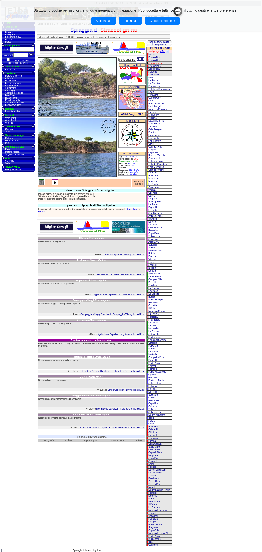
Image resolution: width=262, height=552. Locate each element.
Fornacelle (153, 138)
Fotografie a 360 (13, 37)
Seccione (153, 239)
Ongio (151, 423)
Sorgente (153, 245)
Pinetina (152, 256)
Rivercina (153, 175)
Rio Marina (153, 115)
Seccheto (153, 395)
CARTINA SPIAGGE (132, 87)
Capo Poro (153, 403)
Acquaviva (153, 242)
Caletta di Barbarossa (159, 89)
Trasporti (9, 115)
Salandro (152, 409)
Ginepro (152, 521)
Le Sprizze (153, 294)
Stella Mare (154, 447)
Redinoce (153, 291)
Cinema (9, 129)
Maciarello (153, 328)
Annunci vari (11, 69)
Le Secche (153, 184)
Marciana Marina (156, 311)
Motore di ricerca (13, 76)
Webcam (9, 163)
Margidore (153, 455)
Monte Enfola (155, 250)
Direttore (152, 132)
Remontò (153, 302)
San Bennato (154, 141)
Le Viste (152, 222)
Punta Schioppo (156, 299)
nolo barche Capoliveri (107, 409)
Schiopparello (155, 201)
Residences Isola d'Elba (132, 274)
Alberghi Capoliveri (113, 254)
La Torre (152, 112)
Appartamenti (11, 85)
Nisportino (153, 178)
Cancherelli (154, 158)
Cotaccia (152, 343)
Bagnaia (152, 190)
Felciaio (152, 467)
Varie (7, 158)
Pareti (151, 498)
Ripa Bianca (154, 123)
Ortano (151, 100)
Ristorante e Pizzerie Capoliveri (94, 371)
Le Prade (153, 204)
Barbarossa (154, 86)
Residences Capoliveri (108, 274)
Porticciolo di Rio (156, 103)
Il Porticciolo (154, 273)
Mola (150, 77)
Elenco (8, 149)
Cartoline (9, 161)
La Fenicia (153, 314)
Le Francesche (155, 507)
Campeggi (10, 90)
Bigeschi (152, 207)
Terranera (153, 95)
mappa (86, 440)
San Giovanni (155, 213)
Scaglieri (152, 265)
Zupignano (153, 187)
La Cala (152, 325)
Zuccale (152, 475)
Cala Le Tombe (155, 383)
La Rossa (153, 80)
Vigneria (152, 118)
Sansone (152, 247)
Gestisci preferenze (162, 20)
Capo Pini (153, 458)
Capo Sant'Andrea (157, 340)
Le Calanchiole (155, 472)
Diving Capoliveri (116, 390)
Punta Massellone (157, 372)
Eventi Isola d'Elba (14, 147)
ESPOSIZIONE (132, 121)
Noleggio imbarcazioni (91, 395)
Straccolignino (155, 63)
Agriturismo (10, 88)
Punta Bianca (155, 524)
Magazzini (153, 198)
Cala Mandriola (155, 161)
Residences (91, 260)
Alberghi (9, 78)
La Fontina (153, 331)
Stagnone (153, 527)
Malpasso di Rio (156, 121)
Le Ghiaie (153, 224)
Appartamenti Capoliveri (105, 294)
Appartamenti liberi (14, 102)
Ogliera (152, 374)
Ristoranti (9, 138)
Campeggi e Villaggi (91, 300)
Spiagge (9, 32)
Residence (10, 80)
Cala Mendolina (156, 167)
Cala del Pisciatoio (157, 164)
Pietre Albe (153, 360)
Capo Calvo (154, 530)
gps (95, 440)
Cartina (8, 39)
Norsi (151, 464)
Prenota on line (12, 111)
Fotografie (10, 34)
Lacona (152, 441)
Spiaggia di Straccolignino (92, 437)
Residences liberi (13, 100)
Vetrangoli (153, 516)
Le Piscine (153, 392)
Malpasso (153, 54)
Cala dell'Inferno (156, 170)
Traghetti (9, 109)
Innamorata (154, 501)
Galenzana (153, 406)
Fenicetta (153, 317)
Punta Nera (154, 363)
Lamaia (152, 271)
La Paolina (153, 288)
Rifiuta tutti (130, 20)
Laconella (153, 435)
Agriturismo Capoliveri (108, 334)
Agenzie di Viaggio (14, 93)
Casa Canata (154, 444)
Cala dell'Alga (155, 147)
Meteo (8, 42)
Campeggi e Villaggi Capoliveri (95, 314)
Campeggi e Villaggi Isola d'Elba (128, 314)
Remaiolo (153, 519)
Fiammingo (153, 135)
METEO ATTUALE (132, 153)
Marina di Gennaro (157, 109)
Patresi (151, 348)
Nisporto (152, 181)
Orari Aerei (10, 120)
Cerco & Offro (12, 66)
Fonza (151, 421)
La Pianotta (154, 83)
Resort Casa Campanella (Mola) (99, 343)
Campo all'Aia (155, 279)
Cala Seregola (155, 129)
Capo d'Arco (154, 98)
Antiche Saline (155, 216)
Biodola (152, 268)
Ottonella (152, 193)
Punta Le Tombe (156, 380)
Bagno (151, 297)
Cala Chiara (154, 449)
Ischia (151, 418)
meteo (138, 440)
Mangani (152, 173)
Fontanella (153, 74)
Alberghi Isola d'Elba (134, 254)
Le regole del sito (13, 169)
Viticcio (152, 259)
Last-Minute (11, 95)
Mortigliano (153, 354)
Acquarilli (153, 461)
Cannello (152, 513)
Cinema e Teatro (13, 126)
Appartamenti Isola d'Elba (131, 294)
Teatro (8, 131)
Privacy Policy (12, 167)
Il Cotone (152, 308)
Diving (91, 377)
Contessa (153, 438)
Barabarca (153, 478)
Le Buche (153, 351)
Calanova (153, 545)
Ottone (151, 196)
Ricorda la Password (18, 63)
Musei (8, 143)
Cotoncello (153, 334)
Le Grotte (153, 210)
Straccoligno (132, 209)
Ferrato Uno (154, 60)
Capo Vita (153, 152)
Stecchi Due (154, 484)
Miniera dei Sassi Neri (159, 533)
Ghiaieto (152, 432)
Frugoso (152, 149)
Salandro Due (155, 412)
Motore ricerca (12, 152)
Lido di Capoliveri (157, 470)
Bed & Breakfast (13, 83)
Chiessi (152, 366)
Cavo (151, 144)
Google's (132, 114)
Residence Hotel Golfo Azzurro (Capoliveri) (59, 343)
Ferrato (41, 211)
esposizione (117, 440)
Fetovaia (152, 386)
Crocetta (152, 305)
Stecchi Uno (154, 481)
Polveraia (153, 346)
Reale (151, 92)
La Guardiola (154, 276)
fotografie (49, 440)
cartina (68, 440)
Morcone (152, 496)
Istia (150, 542)
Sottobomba (154, 236)
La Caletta (153, 322)
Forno (151, 262)
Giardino (152, 377)
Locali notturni (12, 140)
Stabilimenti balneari (91, 414)
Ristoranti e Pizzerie (91, 357)
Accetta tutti (103, 20)
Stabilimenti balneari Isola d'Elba (128, 427)
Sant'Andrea (154, 337)
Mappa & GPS (65, 37)
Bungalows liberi (13, 105)
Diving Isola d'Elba (135, 390)
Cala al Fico (154, 429)
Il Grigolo (152, 219)
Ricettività (10, 73)
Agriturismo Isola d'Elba (132, 334)
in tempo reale (159, 43)
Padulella (153, 230)
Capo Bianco (154, 233)
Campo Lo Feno (156, 357)
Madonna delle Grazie (159, 490)
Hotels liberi (11, 98)
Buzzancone (154, 539)
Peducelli (153, 493)
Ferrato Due (154, 57)
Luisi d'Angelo (155, 106)
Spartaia (152, 285)
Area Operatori (12, 45)
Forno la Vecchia (156, 155)
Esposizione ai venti (84, 37)
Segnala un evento (14, 154)
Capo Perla (154, 69)
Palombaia (153, 400)
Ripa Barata (154, 320)
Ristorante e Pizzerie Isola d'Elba (128, 371)
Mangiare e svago (14, 135)
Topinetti (152, 126)
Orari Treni (10, 118)
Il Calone (152, 504)
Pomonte (152, 369)
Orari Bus (9, 123)
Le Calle (152, 389)
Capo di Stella (155, 452)
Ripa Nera (153, 426)
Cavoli (151, 397)
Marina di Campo (156, 415)
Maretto (152, 487)
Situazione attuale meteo (108, 37)
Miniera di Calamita (158, 510)
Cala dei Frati (155, 227)
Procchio (152, 282)
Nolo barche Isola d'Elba (132, 409)
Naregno (152, 72)
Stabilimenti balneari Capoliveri (95, 427)
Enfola (151, 253)
